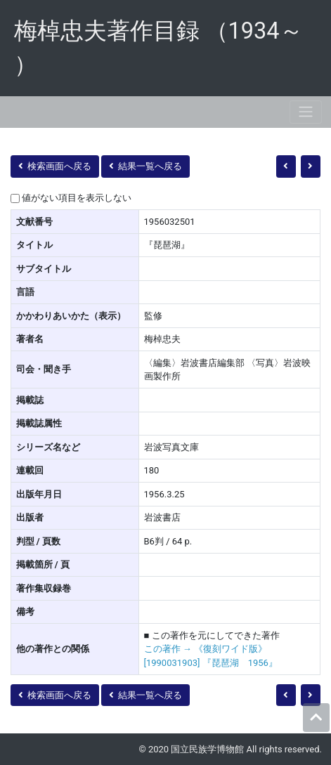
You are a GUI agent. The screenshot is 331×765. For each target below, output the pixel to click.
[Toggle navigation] (306, 112)
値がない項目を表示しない (76, 197)
